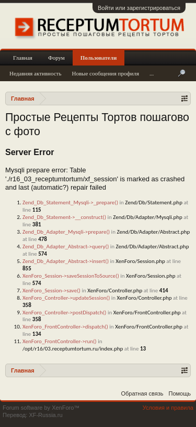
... (151, 73)
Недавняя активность (35, 73)
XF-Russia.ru (45, 415)
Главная (22, 57)
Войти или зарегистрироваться (139, 8)
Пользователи (98, 57)
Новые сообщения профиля (105, 73)
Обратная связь (142, 393)
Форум (56, 57)
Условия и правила (168, 407)
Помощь (180, 393)
